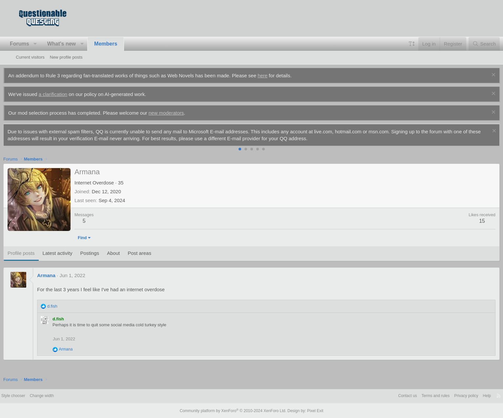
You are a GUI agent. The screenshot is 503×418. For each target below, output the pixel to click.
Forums (32, 44)
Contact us (383, 395)
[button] (48, 44)
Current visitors (30, 57)
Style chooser (32, 395)
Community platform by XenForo (234, 410)
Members (118, 44)
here (275, 75)
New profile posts (66, 57)
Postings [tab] (102, 253)
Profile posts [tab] (33, 253)
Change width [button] (63, 395)
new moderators (179, 113)
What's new (74, 44)
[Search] (471, 43)
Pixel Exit (310, 410)
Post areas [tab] (152, 253)
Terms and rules (414, 395)
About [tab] (125, 253)
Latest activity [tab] (70, 253)
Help (469, 395)
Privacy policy (447, 395)
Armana (59, 275)
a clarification (65, 94)
